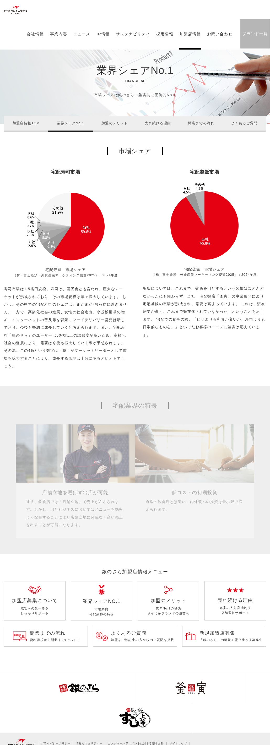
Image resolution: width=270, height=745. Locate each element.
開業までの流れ (201, 123)
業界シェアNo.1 (70, 123)
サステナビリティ (132, 45)
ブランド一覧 (254, 45)
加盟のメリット (114, 123)
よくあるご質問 (244, 123)
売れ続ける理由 (158, 123)
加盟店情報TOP (26, 123)
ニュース (81, 45)
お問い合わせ (219, 45)
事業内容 (57, 45)
